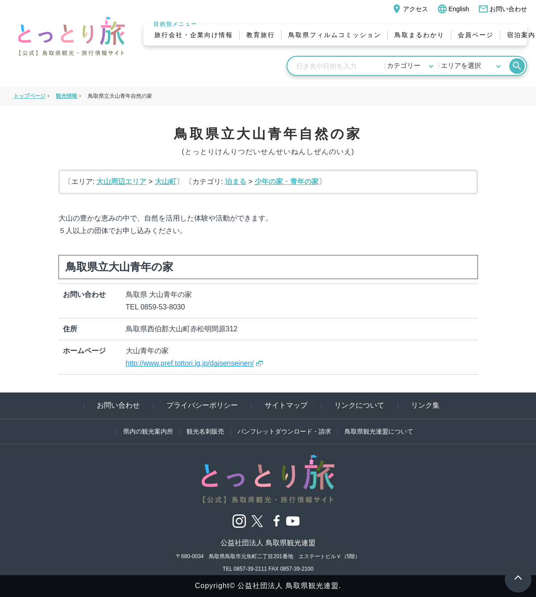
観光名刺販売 (205, 431)
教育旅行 (260, 34)
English (453, 9)
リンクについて (359, 405)
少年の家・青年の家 (286, 181)
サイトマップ (286, 405)
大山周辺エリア (121, 181)
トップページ (29, 96)
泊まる (235, 181)
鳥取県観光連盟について (379, 431)
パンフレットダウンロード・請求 (284, 431)
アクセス (409, 9)
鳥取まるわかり (420, 34)
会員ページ (476, 34)
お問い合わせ (502, 9)
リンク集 (425, 405)
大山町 (165, 181)
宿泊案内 (521, 34)
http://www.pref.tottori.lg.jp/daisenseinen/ (190, 363)
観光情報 (66, 96)
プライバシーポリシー (202, 405)
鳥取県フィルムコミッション (334, 34)
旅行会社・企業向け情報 (193, 34)
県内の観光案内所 (148, 431)
